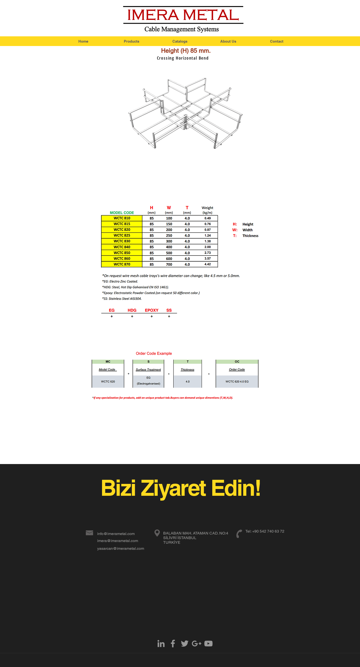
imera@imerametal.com (117, 540)
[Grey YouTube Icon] (208, 643)
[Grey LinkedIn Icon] (161, 643)
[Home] (83, 41)
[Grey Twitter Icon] (185, 643)
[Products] (131, 41)
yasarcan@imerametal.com (120, 548)
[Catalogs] (180, 41)
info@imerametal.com (116, 533)
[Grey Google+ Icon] (196, 643)
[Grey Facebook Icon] (173, 643)
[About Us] (228, 41)
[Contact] (277, 41)
